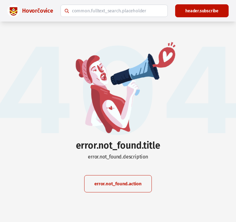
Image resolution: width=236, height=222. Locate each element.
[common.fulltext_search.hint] (114, 11)
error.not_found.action (118, 184)
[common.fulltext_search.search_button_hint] (66, 10)
